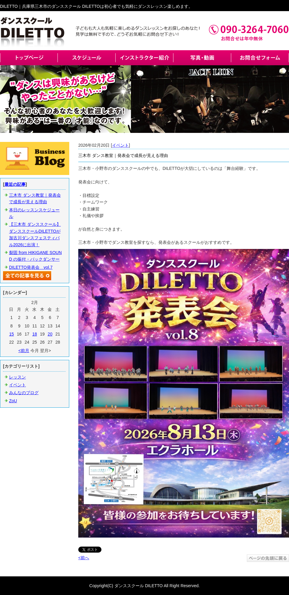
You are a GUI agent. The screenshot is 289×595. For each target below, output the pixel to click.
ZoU (13, 400)
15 (11, 334)
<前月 (23, 350)
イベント (120, 145)
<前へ (83, 557)
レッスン (17, 377)
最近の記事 (15, 184)
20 (50, 334)
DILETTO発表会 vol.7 (30, 267)
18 (34, 334)
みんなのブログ (24, 392)
